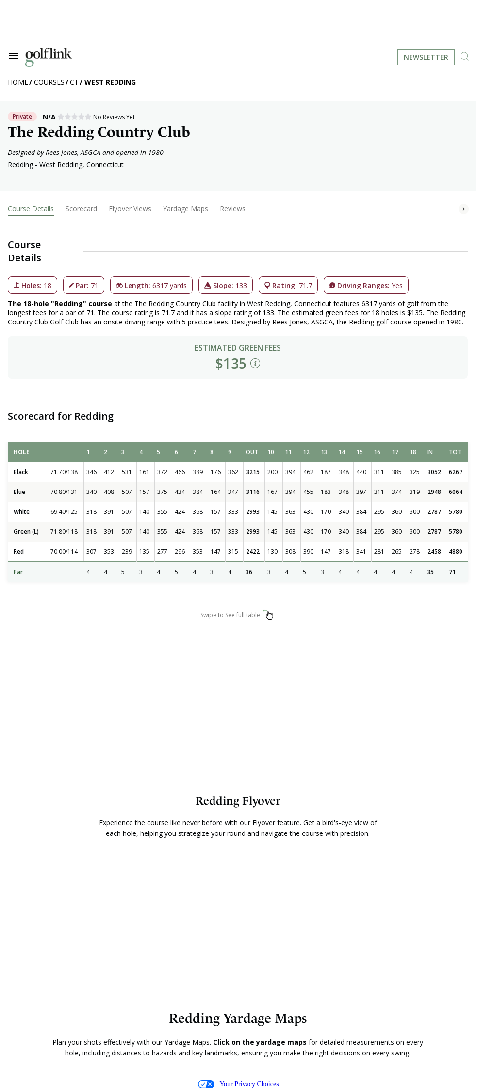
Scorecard (81, 208)
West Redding (110, 81)
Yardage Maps (185, 208)
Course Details (31, 208)
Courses (49, 81)
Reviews (233, 208)
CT (74, 81)
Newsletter (426, 57)
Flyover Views (130, 208)
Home (18, 81)
